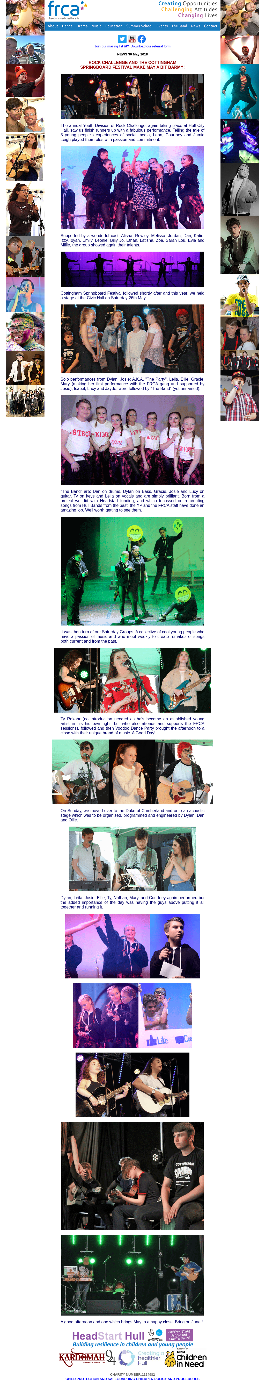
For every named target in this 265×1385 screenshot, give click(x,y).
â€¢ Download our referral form (147, 46)
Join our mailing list (108, 46)
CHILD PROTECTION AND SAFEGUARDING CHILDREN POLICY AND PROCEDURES (132, 1379)
